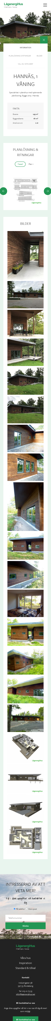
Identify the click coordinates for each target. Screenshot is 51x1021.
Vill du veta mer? (25, 64)
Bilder (39, 55)
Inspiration (25, 963)
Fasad (20, 164)
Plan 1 (31, 164)
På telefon (19, 908)
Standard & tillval (26, 968)
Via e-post (31, 908)
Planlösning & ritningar (20, 55)
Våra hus (25, 958)
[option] (25, 191)
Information (25, 47)
